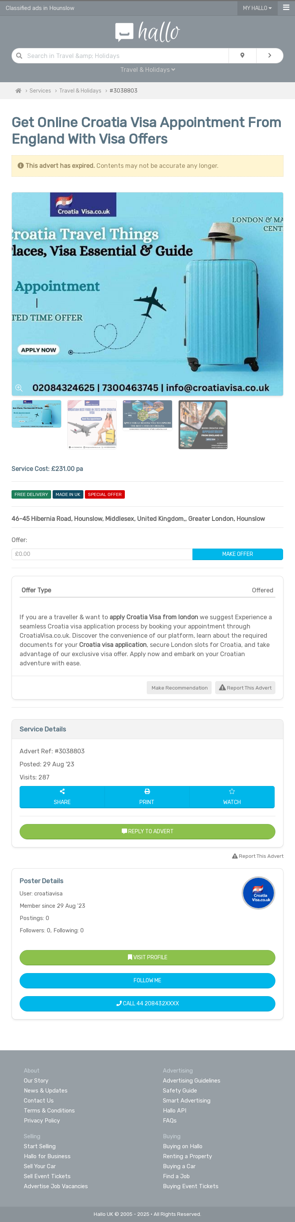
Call (147, 1003)
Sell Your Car (40, 1166)
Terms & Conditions (49, 1110)
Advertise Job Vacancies (56, 1186)
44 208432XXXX (157, 1003)
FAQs (170, 1120)
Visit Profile (147, 957)
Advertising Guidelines (191, 1080)
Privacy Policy (42, 1120)
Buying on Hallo (182, 1146)
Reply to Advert (148, 831)
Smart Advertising (186, 1100)
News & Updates (46, 1090)
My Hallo (257, 8)
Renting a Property (187, 1156)
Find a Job (176, 1176)
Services (40, 91)
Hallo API (174, 1110)
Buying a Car (179, 1166)
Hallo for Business (47, 1156)
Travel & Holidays (147, 69)
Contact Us (39, 1100)
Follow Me (147, 980)
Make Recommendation (179, 688)
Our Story (36, 1080)
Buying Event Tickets (191, 1186)
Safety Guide (180, 1090)
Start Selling (40, 1146)
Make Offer (237, 554)
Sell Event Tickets (47, 1176)
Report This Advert (245, 688)
